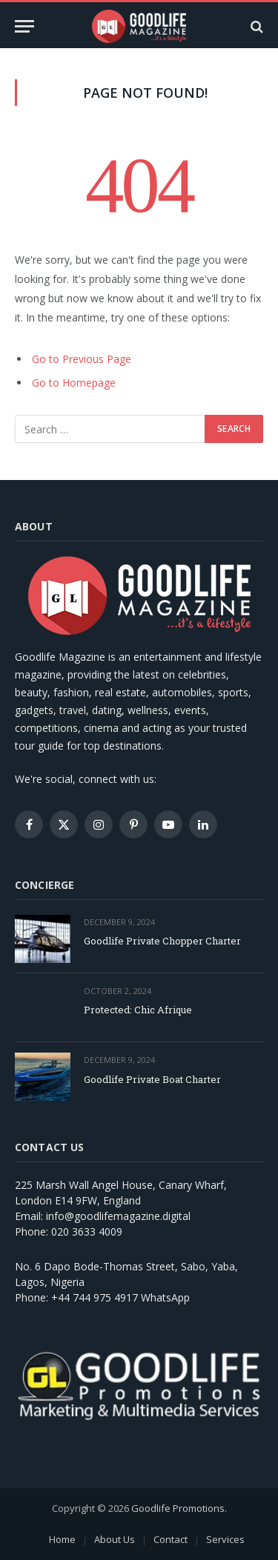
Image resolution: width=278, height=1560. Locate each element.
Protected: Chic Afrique (138, 1009)
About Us (114, 1539)
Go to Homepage (74, 383)
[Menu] (24, 26)
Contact (170, 1539)
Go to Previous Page (81, 359)
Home (62, 1539)
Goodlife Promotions (178, 1508)
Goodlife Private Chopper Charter (162, 940)
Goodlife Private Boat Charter (152, 1079)
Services (225, 1539)
